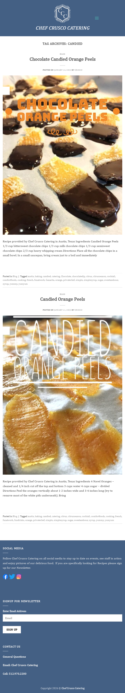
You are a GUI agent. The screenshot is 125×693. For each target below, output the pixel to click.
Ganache (50, 280)
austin (31, 276)
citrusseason (99, 276)
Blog (62, 54)
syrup (6, 283)
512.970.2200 (17, 673)
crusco (78, 70)
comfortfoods (9, 280)
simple (79, 280)
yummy (13, 283)
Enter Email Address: (14, 611)
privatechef (69, 280)
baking (38, 276)
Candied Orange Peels (62, 299)
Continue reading (62, 264)
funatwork (39, 280)
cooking (22, 280)
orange (58, 280)
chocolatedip (78, 276)
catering (56, 276)
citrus (89, 276)
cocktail (111, 276)
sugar (100, 280)
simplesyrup (90, 280)
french (30, 280)
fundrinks (19, 520)
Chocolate (66, 276)
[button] (97, 18)
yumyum (23, 283)
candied (47, 276)
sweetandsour (111, 280)
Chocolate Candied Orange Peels (62, 59)
